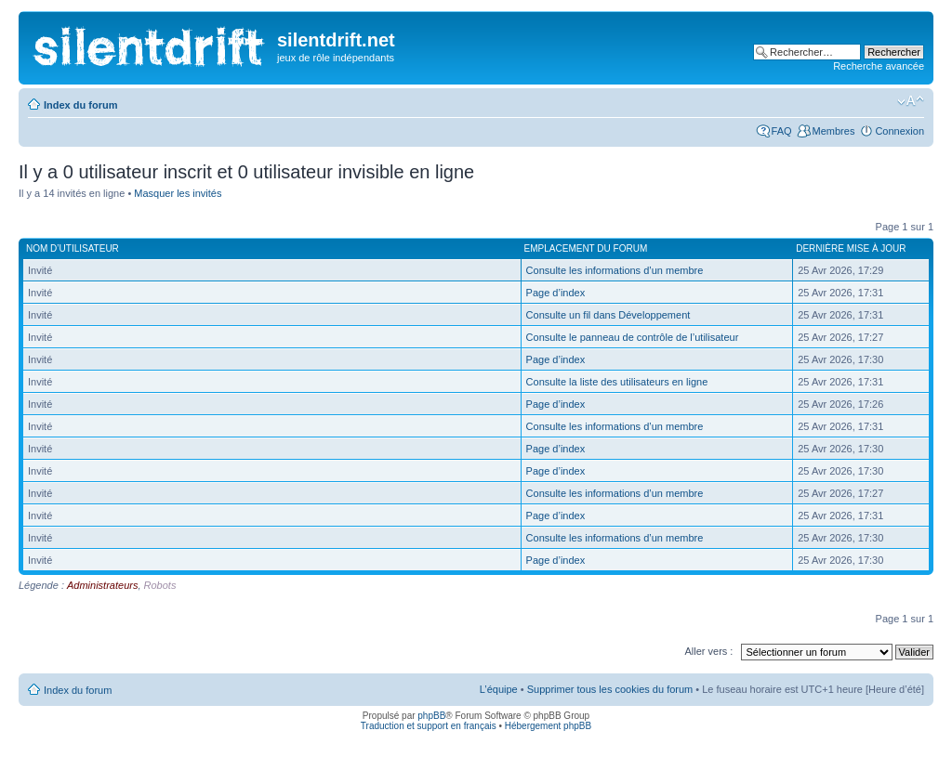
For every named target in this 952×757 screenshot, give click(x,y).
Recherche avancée (878, 66)
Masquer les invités (177, 193)
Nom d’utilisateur (72, 248)
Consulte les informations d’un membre (615, 270)
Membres (834, 131)
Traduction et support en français (428, 726)
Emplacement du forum (586, 248)
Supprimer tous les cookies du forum (610, 689)
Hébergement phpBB (548, 726)
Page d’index (556, 292)
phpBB (431, 716)
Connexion (899, 131)
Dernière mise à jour (851, 248)
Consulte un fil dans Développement (608, 314)
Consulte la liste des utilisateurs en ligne (617, 381)
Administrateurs (102, 585)
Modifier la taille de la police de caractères (910, 101)
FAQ (782, 131)
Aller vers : (708, 651)
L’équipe (499, 689)
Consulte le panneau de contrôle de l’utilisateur (632, 337)
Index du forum (80, 105)
